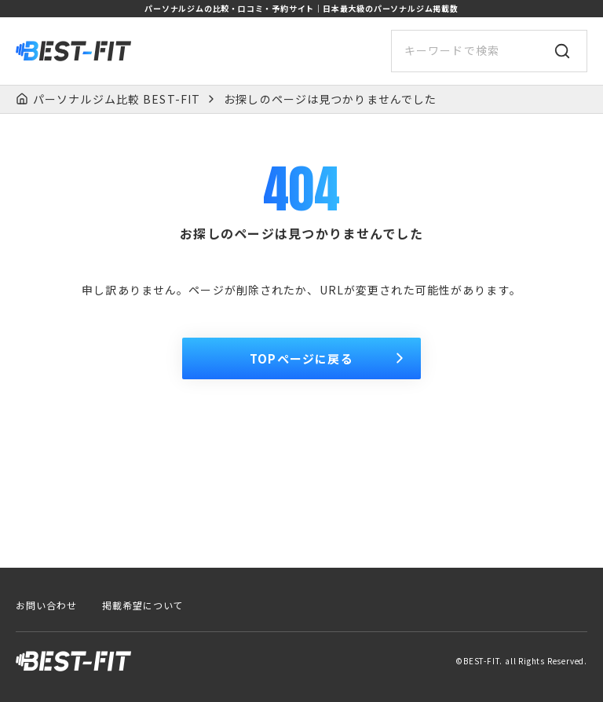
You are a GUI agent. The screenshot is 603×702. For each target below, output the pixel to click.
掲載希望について (143, 605)
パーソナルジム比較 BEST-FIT (116, 99)
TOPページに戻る (329, 358)
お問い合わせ (46, 605)
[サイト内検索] (489, 51)
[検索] (562, 51)
